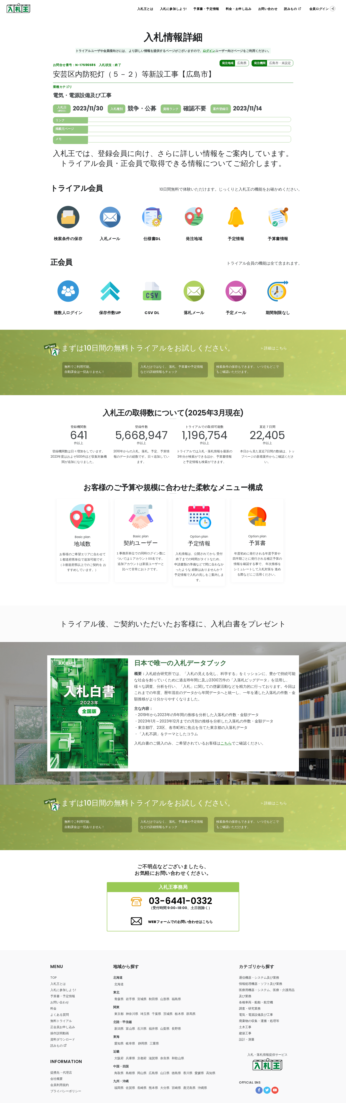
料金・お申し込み (239, 9)
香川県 (187, 1073)
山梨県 (164, 1028)
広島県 (153, 1073)
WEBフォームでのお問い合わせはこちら (180, 921)
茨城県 (168, 1014)
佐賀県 (130, 1088)
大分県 (164, 1088)
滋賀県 (153, 1058)
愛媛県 (199, 1073)
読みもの (292, 9)
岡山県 (142, 1073)
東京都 (119, 1014)
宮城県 (142, 999)
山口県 (164, 1073)
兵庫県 (130, 1058)
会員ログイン (322, 8)
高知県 (210, 1073)
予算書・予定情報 (206, 9)
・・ (256, 1002)
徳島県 (176, 1073)
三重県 (154, 1043)
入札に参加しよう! (173, 9)
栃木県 (179, 1014)
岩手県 (130, 999)
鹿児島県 (189, 1088)
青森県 (119, 999)
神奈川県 (132, 1014)
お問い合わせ (268, 9)
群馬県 (191, 1014)
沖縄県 (202, 1088)
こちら (226, 743)
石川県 (142, 1028)
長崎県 (142, 1088)
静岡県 (142, 1043)
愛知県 (119, 1043)
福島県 (176, 999)
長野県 (176, 1028)
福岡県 (119, 1088)
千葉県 (156, 1014)
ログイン (209, 50)
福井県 (153, 1028)
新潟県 (119, 1028)
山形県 (164, 999)
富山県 (130, 1028)
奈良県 (164, 1058)
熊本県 (153, 1088)
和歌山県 (178, 1058)
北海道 (119, 984)
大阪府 (119, 1058)
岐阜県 (130, 1043)
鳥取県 (119, 1073)
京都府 (142, 1058)
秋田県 (153, 999)
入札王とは (145, 9)
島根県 (130, 1073)
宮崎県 (176, 1088)
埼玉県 (145, 1014)
